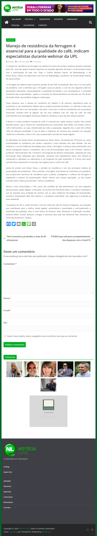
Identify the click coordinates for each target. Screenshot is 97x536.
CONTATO (42, 25)
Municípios (45, 19)
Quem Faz (8, 472)
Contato (7, 507)
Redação (11, 62)
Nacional (7, 486)
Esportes (58, 19)
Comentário (10, 264)
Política (29, 19)
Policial (15, 25)
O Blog (6, 467)
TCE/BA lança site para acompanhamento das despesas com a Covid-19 (72, 238)
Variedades (72, 19)
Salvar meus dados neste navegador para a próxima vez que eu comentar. (42, 336)
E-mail (7, 310)
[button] (34, 19)
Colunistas (28, 25)
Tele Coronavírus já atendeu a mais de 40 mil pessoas (25, 238)
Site (5, 322)
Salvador (16, 19)
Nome (7, 298)
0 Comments (35, 62)
